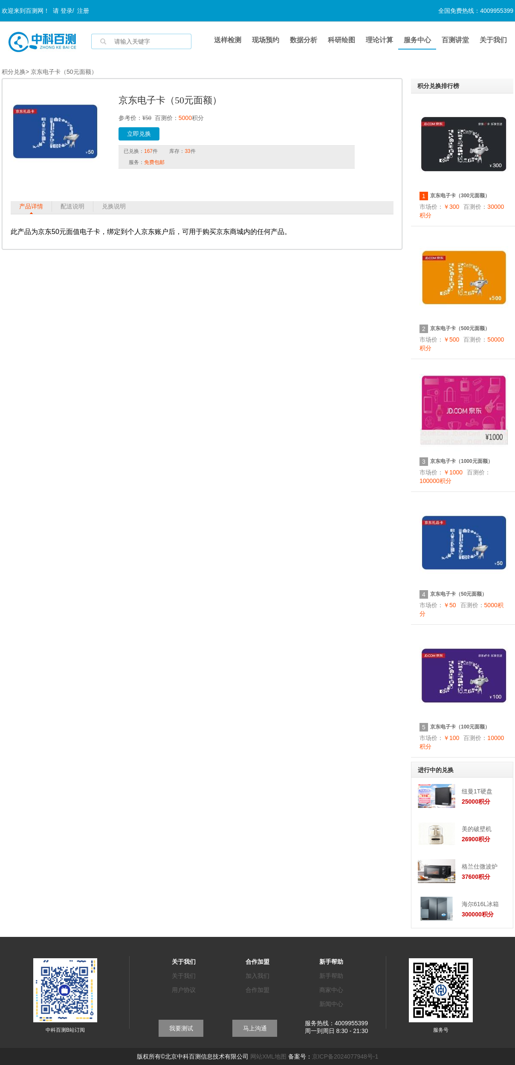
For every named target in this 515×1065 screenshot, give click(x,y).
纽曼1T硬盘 (477, 791)
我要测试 (181, 1028)
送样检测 (227, 40)
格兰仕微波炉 (480, 866)
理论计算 (379, 40)
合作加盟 (257, 989)
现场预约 (265, 40)
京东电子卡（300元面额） (460, 196)
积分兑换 (14, 71)
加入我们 (257, 975)
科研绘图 (341, 40)
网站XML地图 (268, 1056)
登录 (66, 10)
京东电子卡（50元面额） (458, 594)
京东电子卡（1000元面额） (461, 461)
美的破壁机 (477, 828)
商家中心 (331, 989)
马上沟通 (255, 1028)
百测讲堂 (455, 40)
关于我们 (493, 40)
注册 (83, 10)
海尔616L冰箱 (480, 904)
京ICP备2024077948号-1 (345, 1056)
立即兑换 (139, 134)
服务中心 (417, 40)
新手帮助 (331, 975)
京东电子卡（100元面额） (460, 727)
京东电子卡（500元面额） (460, 328)
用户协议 (184, 989)
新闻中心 (331, 1004)
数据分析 (303, 40)
